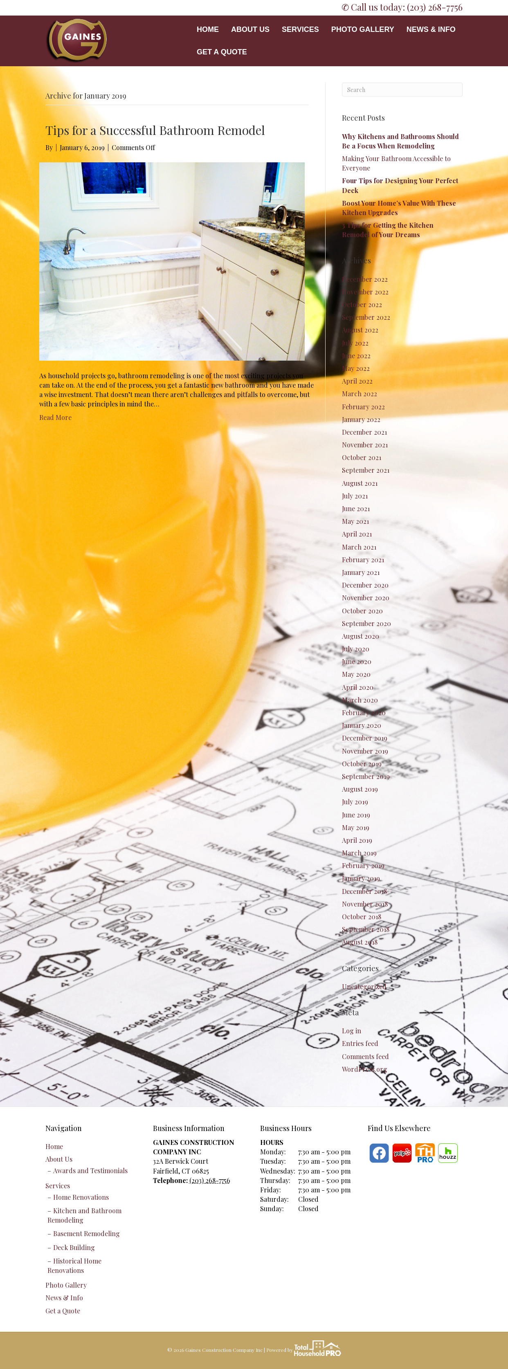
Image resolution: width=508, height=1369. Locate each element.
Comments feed (365, 1056)
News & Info (431, 29)
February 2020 (364, 712)
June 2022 (356, 355)
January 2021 (361, 572)
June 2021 (356, 508)
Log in (351, 1030)
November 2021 (365, 444)
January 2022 (361, 419)
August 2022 (360, 329)
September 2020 (366, 623)
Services (300, 29)
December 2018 (364, 891)
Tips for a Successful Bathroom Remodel (155, 130)
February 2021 (363, 559)
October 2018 (361, 916)
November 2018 (365, 904)
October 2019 (362, 763)
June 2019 (356, 814)
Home (208, 29)
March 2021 (359, 547)
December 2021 (364, 432)
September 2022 (366, 317)
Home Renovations (81, 1197)
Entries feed (360, 1043)
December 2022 (365, 279)
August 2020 (360, 636)
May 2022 (356, 368)
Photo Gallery (362, 29)
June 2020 (356, 661)
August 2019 (360, 789)
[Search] (402, 90)
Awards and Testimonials (90, 1170)
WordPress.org (364, 1069)
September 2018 (365, 929)
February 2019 (363, 865)
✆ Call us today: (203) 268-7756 (402, 7)
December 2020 (365, 585)
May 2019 (355, 827)
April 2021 (357, 534)
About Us (250, 29)
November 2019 (365, 751)
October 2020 (362, 610)
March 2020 (360, 700)
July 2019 (355, 801)
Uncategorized (364, 986)
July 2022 (355, 343)
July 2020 (355, 648)
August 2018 (360, 942)
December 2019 (364, 738)
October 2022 (362, 304)
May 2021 (355, 521)
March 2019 (359, 852)
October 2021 (361, 457)
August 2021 (360, 483)
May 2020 (356, 674)
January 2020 (361, 725)
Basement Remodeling (86, 1233)
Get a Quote (222, 52)
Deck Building (74, 1247)
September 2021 (365, 470)
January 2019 (361, 878)
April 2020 (357, 687)
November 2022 (365, 291)
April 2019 (357, 840)
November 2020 (365, 597)
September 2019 (366, 776)
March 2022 (359, 393)
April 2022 (357, 381)
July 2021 (355, 495)
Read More (55, 417)
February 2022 (363, 406)
